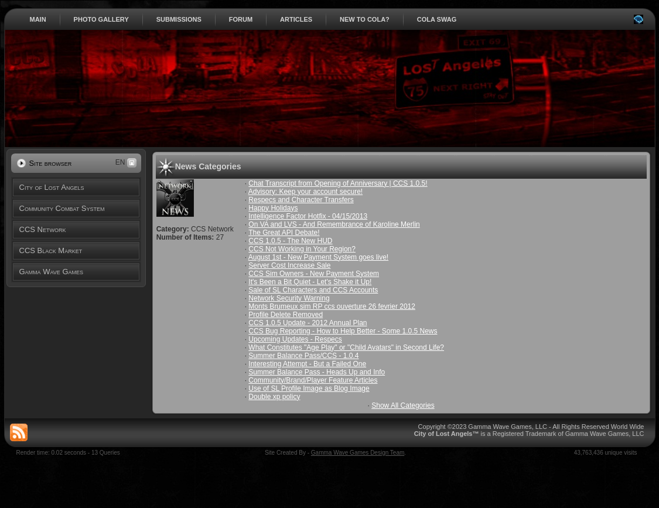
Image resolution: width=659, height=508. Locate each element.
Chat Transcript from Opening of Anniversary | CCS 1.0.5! (337, 183)
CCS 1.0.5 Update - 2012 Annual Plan (307, 323)
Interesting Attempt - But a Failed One (307, 364)
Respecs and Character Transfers (300, 200)
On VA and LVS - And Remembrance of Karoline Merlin (333, 224)
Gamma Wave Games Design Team (358, 452)
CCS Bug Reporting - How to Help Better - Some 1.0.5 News (342, 331)
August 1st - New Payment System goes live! (318, 257)
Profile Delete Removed (285, 315)
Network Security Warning (288, 298)
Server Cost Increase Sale (289, 265)
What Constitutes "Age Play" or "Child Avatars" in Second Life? (346, 347)
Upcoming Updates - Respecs (295, 339)
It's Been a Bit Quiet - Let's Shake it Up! (309, 282)
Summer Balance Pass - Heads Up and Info (316, 372)
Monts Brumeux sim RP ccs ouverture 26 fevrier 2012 (331, 306)
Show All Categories (402, 405)
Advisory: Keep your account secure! (305, 191)
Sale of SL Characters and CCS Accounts (313, 290)
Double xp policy (274, 397)
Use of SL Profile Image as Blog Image (308, 388)
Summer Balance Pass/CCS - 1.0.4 (303, 356)
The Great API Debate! (283, 233)
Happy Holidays (273, 208)
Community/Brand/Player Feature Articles (312, 380)
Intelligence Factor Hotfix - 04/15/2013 (307, 216)
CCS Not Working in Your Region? (302, 249)
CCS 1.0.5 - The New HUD (290, 241)
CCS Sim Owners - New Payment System (313, 274)
